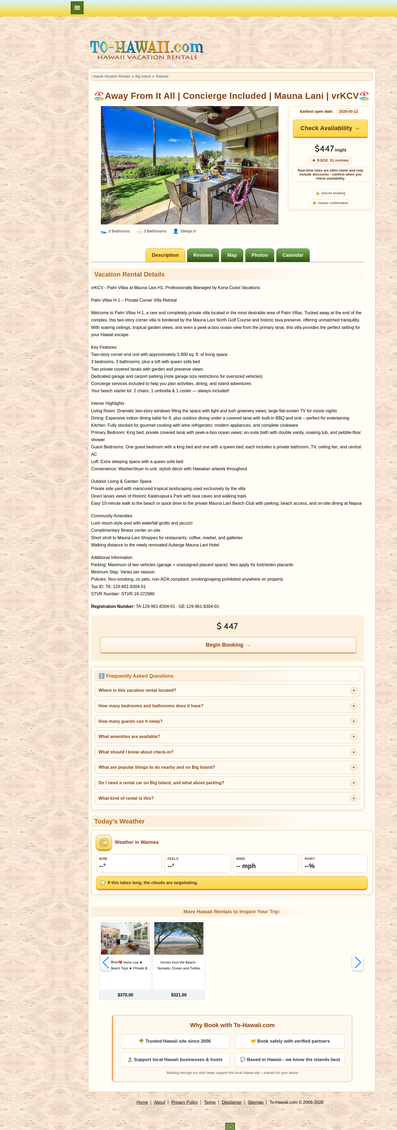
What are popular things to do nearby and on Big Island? (157, 767)
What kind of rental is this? (126, 798)
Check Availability (326, 128)
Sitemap (256, 1096)
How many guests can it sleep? (131, 721)
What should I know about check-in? (136, 752)
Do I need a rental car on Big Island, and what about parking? (161, 782)
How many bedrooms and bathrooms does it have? (151, 706)
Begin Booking (224, 645)
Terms (210, 1096)
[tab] (165, 255)
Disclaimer (232, 1096)
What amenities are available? (129, 736)
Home (142, 1096)
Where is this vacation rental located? (137, 690)
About (159, 1096)
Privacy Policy (184, 1096)
